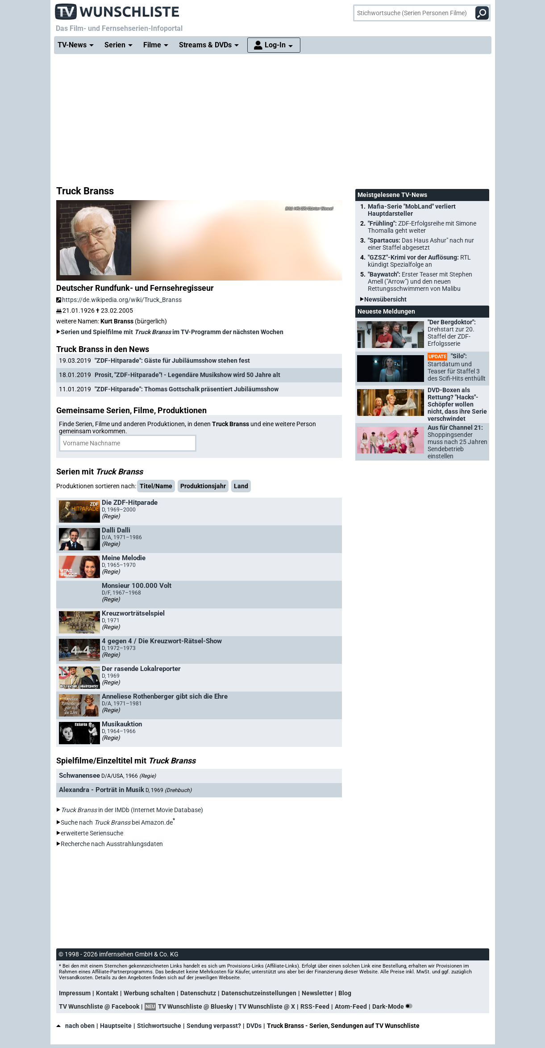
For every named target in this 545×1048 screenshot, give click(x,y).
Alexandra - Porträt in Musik (101, 790)
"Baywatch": (420, 281)
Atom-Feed (351, 1006)
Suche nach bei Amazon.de (117, 822)
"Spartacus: (421, 244)
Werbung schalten (149, 993)
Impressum (75, 993)
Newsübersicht (385, 299)
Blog (344, 993)
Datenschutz (198, 993)
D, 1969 (168, 790)
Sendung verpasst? (214, 1025)
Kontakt (107, 993)
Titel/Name (156, 486)
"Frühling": (422, 227)
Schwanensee (79, 775)
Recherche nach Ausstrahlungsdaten (112, 843)
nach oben (75, 1025)
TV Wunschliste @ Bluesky (195, 1006)
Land (241, 486)
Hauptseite (116, 1025)
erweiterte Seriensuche (92, 833)
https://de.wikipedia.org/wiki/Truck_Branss (119, 299)
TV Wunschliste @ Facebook (99, 1006)
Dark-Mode (394, 1006)
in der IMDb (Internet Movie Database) (132, 809)
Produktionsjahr (203, 486)
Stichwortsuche (159, 1025)
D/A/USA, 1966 (128, 776)
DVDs (254, 1025)
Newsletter (317, 993)
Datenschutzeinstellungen (258, 993)
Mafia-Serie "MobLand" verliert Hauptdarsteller (412, 210)
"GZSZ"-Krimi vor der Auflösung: (419, 261)
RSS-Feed (314, 1006)
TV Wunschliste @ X (266, 1006)
